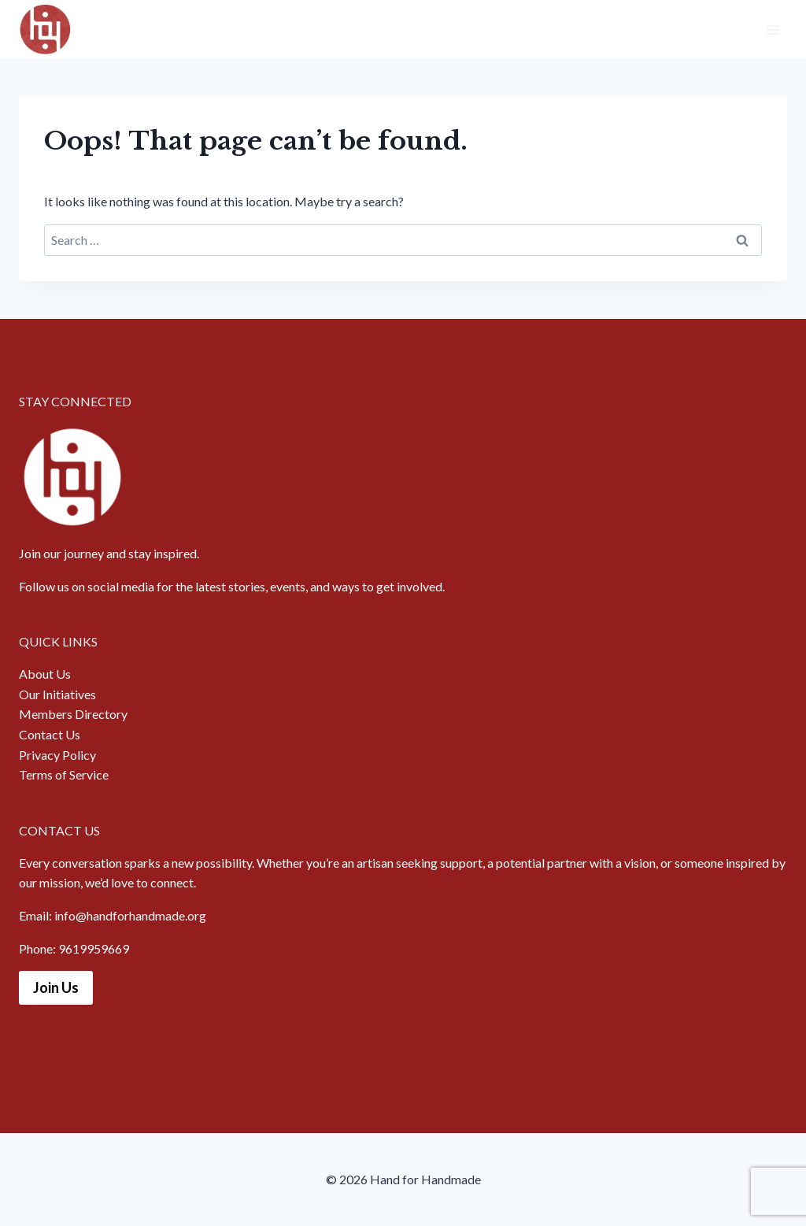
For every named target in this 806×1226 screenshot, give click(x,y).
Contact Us (49, 734)
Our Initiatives (57, 694)
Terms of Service (64, 774)
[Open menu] (772, 29)
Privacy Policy (57, 754)
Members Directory (73, 713)
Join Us (56, 987)
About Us (45, 673)
